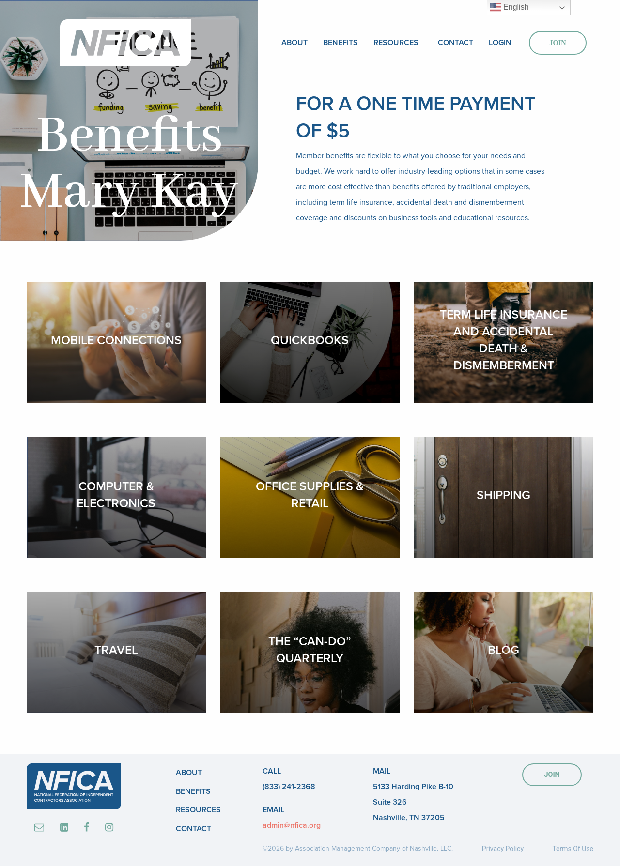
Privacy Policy (503, 848)
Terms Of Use (572, 848)
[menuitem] (294, 43)
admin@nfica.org (292, 825)
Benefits (340, 42)
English (509, 8)
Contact (455, 42)
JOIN (551, 775)
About (294, 42)
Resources (395, 42)
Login (500, 42)
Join (557, 42)
